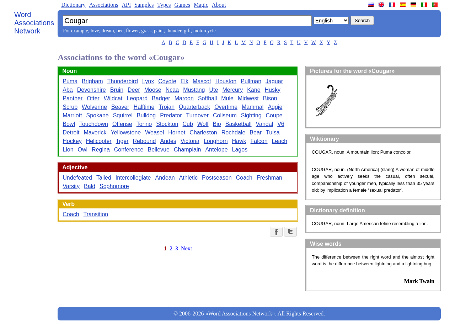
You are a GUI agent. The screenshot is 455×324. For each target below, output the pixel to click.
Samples (144, 5)
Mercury (232, 90)
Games (182, 5)
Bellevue (159, 150)
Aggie (275, 107)
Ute (213, 90)
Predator (171, 115)
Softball (207, 98)
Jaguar (274, 81)
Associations (103, 5)
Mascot (202, 81)
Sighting (251, 115)
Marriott (72, 115)
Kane (253, 90)
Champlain (187, 150)
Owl (83, 150)
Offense (122, 124)
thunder (173, 30)
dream (108, 30)
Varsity (71, 186)
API (126, 5)
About (219, 5)
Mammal (252, 107)
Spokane (97, 115)
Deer (134, 90)
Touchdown (93, 124)
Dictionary (73, 5)
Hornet (176, 132)
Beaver (120, 107)
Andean (165, 178)
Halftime (144, 107)
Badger (161, 98)
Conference (129, 150)
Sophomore (114, 186)
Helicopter (99, 141)
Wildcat (113, 98)
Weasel (154, 132)
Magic (201, 5)
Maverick (95, 132)
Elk (184, 81)
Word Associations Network (34, 23)
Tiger (122, 141)
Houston (226, 81)
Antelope (216, 150)
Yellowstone (126, 132)
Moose (152, 90)
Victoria (190, 141)
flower (132, 30)
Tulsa (273, 132)
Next (186, 248)
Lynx (148, 81)
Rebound (144, 141)
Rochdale (233, 132)
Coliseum (225, 115)
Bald (89, 186)
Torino (144, 124)
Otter (93, 98)
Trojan (167, 107)
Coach (244, 178)
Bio (217, 124)
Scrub (70, 107)
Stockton (167, 124)
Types (164, 5)
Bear (256, 132)
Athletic (188, 178)
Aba (68, 90)
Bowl (69, 124)
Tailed (103, 178)
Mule (227, 98)
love (95, 30)
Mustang (194, 90)
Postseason (217, 178)
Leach (280, 141)
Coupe (274, 115)
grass (146, 30)
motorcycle (204, 30)
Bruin (116, 90)
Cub (188, 124)
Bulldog (146, 115)
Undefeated (77, 178)
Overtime (225, 107)
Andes (168, 141)
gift (187, 30)
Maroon (184, 98)
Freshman (269, 178)
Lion (68, 150)
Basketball (238, 124)
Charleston (203, 132)
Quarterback (194, 107)
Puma (70, 81)
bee (120, 30)
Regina (101, 150)
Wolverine (94, 107)
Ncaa (172, 90)
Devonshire (91, 90)
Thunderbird (122, 81)
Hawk (239, 141)
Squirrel (123, 115)
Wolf (203, 124)
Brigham (92, 81)
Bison (270, 98)
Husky (272, 90)
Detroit (71, 132)
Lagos (240, 150)
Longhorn (216, 141)
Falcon (259, 141)
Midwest (248, 98)
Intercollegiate (133, 178)
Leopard (137, 98)
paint (159, 30)
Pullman (251, 81)
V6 (280, 124)
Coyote (167, 81)
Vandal (264, 124)
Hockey (72, 141)
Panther (72, 98)
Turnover (197, 115)
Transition (96, 214)
